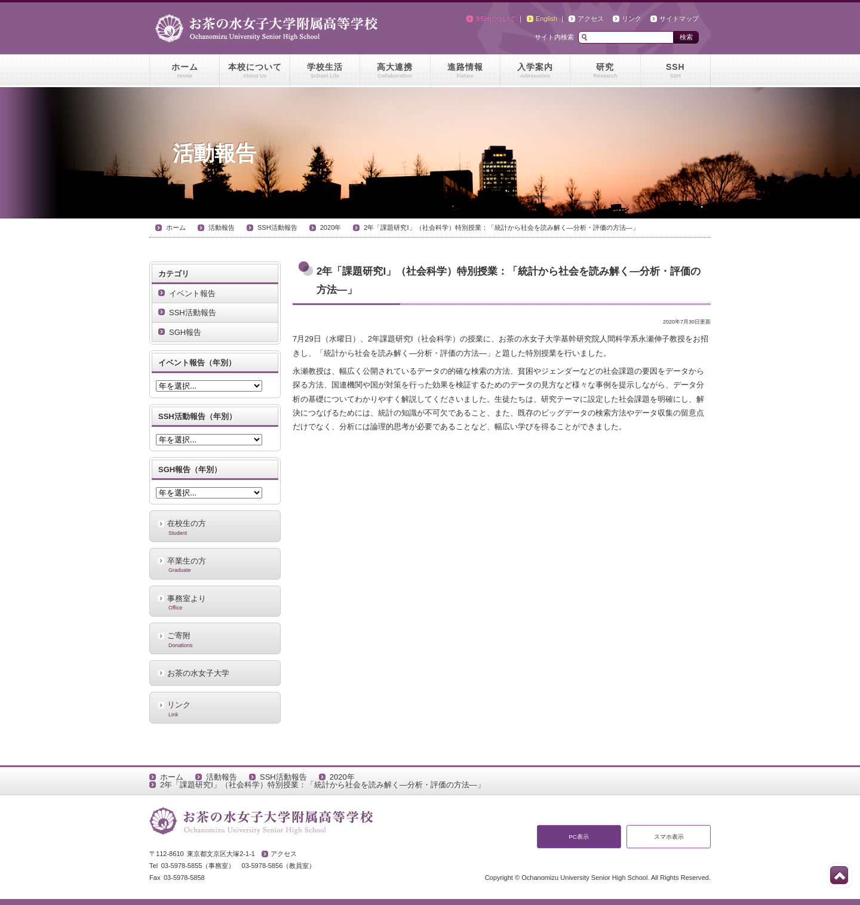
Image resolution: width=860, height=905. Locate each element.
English (546, 18)
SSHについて (495, 18)
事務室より (215, 602)
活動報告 (221, 227)
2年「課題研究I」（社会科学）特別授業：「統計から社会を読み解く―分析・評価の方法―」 (501, 227)
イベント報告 (192, 293)
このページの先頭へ (839, 875)
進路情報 (465, 71)
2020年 (331, 227)
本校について (254, 71)
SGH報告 (185, 332)
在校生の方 (215, 527)
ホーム (184, 71)
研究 (605, 71)
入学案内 (535, 71)
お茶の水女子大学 (198, 673)
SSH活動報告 (277, 227)
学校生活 (325, 71)
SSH (675, 71)
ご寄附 (215, 639)
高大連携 (394, 71)
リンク (631, 18)
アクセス (591, 18)
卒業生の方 (215, 564)
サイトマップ (679, 18)
